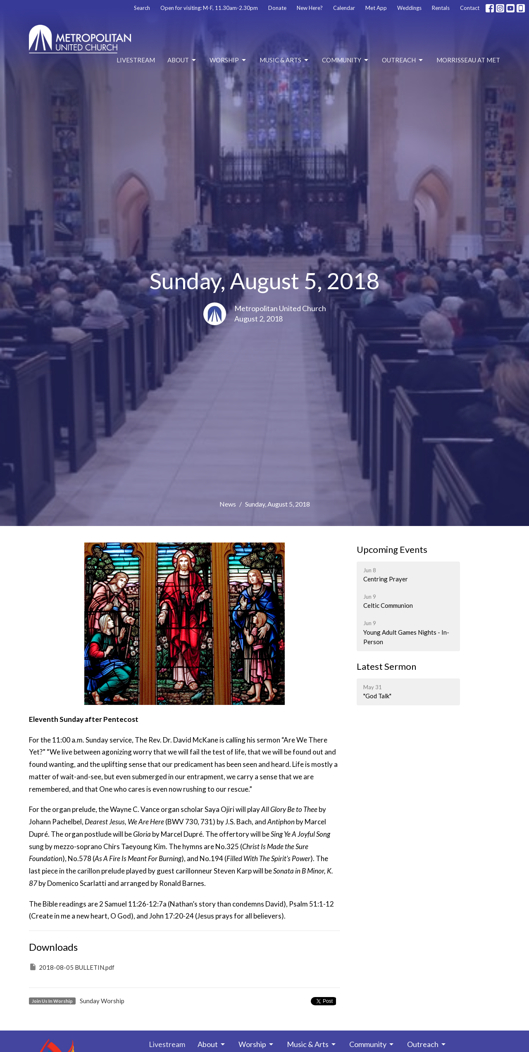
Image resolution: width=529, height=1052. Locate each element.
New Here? (310, 8)
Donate (277, 8)
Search (142, 8)
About (182, 60)
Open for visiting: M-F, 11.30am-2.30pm (209, 8)
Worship (228, 60)
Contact (469, 8)
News (227, 504)
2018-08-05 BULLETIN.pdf (71, 967)
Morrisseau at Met (468, 60)
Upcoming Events (392, 549)
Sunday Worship (102, 1000)
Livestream (136, 60)
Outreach (403, 60)
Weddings (409, 8)
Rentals (441, 8)
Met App (376, 8)
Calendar (344, 8)
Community (345, 60)
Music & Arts (285, 60)
